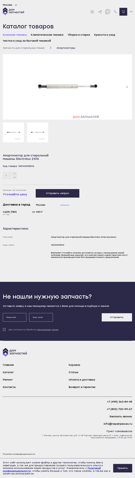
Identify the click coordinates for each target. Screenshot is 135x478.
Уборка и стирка (79, 34)
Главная (8, 364)
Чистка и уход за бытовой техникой (27, 40)
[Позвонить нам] (115, 12)
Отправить (117, 317)
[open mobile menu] (131, 12)
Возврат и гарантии (82, 387)
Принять (123, 468)
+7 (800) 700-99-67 (119, 409)
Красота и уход (104, 34)
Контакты (9, 387)
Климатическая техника (47, 34)
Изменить (64, 205)
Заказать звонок (120, 416)
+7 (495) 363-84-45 (119, 401)
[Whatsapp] (92, 12)
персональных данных (48, 330)
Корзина (74, 364)
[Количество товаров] (10, 175)
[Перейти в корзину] (123, 12)
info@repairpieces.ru (118, 423)
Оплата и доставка (82, 379)
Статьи (73, 372)
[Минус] (14, 177)
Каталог (8, 372)
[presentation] (77, 318)
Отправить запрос (57, 193)
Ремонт (8, 379)
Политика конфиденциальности (19, 454)
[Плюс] (14, 173)
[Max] (108, 12)
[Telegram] (100, 12)
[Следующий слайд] (127, 87)
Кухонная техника (15, 34)
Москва (10, 5)
